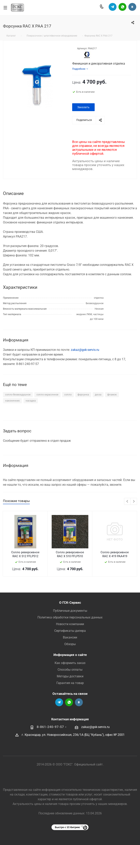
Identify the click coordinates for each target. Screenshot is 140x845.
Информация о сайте (70, 655)
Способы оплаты (70, 669)
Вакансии (70, 637)
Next (134, 501)
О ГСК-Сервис (70, 602)
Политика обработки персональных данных (70, 617)
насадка (31, 400)
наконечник (12, 400)
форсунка (83, 394)
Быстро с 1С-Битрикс (67, 827)
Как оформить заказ (70, 663)
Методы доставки (70, 676)
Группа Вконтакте (132, 7)
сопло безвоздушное (18, 394)
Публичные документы (70, 611)
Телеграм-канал (113, 7)
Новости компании (70, 624)
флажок (112, 394)
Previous (127, 501)
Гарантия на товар (70, 683)
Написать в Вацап (122, 7)
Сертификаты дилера (70, 631)
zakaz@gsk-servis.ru (85, 350)
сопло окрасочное (47, 394)
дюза (98, 394)
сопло (68, 394)
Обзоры (70, 644)
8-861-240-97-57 (50, 727)
